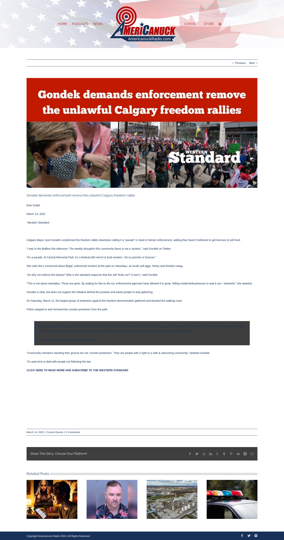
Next (252, 63)
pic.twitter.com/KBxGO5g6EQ (174, 331)
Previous (240, 63)
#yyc (153, 331)
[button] (220, 24)
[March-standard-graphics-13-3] (142, 133)
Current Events (55, 432)
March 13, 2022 (86, 339)
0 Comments (73, 432)
